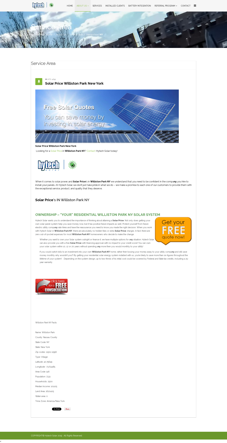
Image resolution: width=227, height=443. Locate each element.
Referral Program (165, 6)
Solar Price (56, 151)
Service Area (76, 34)
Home (70, 6)
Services (97, 6)
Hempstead (94, 34)
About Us (82, 6)
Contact (186, 6)
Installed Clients (115, 6)
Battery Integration (139, 6)
